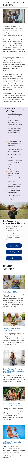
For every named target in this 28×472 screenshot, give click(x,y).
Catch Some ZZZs (10, 292)
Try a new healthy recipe (14, 154)
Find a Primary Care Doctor (14, 245)
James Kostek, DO (8, 43)
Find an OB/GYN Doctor (14, 251)
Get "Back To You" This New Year (12, 443)
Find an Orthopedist (14, 258)
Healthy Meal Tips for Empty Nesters (12, 329)
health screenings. (13, 188)
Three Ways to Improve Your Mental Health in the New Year (13, 371)
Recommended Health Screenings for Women (12, 404)
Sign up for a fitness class (15, 114)
